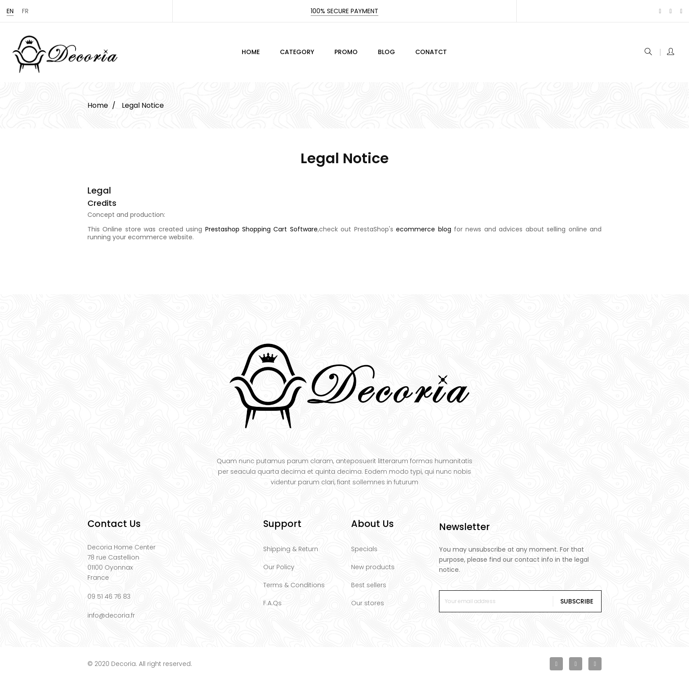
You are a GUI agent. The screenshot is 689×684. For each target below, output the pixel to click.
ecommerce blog (423, 232)
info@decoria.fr (111, 619)
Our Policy (278, 570)
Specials (364, 552)
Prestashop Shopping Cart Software (261, 232)
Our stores (367, 606)
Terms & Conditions (294, 588)
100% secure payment (344, 11)
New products (373, 570)
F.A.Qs (272, 606)
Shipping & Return (290, 552)
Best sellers (368, 588)
